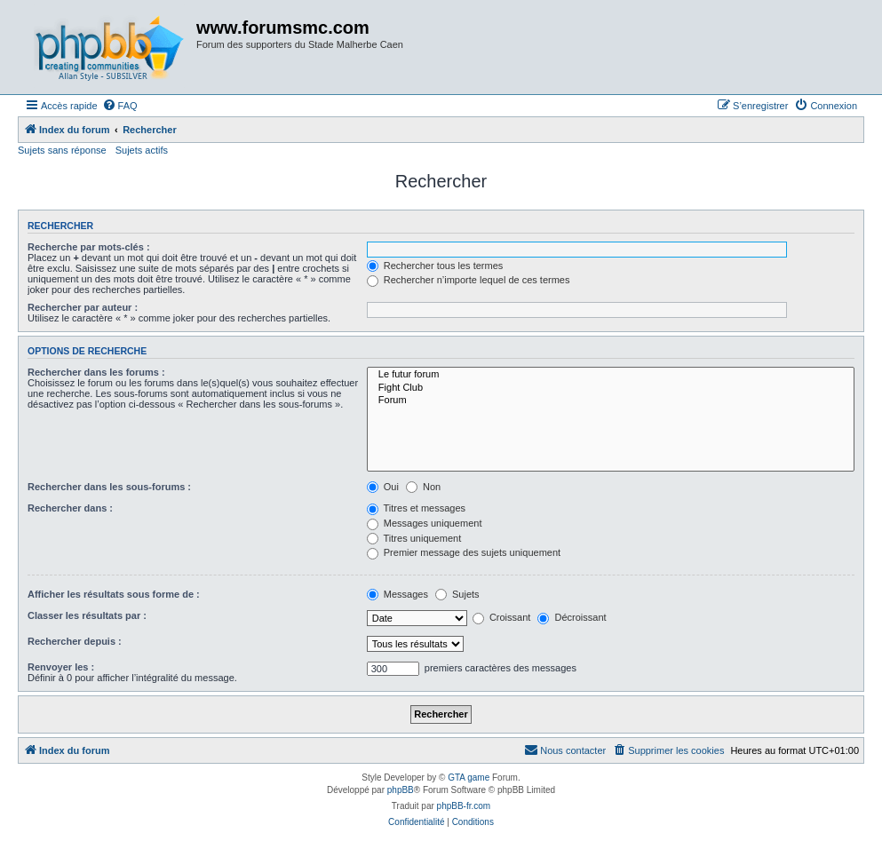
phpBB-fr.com (464, 806)
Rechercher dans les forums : (96, 372)
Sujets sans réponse (62, 150)
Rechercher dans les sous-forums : (109, 486)
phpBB (400, 790)
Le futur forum (611, 375)
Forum (611, 400)
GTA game (468, 777)
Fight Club (611, 388)
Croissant (502, 617)
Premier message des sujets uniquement (463, 552)
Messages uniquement (424, 523)
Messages (397, 594)
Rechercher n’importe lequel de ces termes (468, 279)
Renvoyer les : (61, 667)
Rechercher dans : (70, 508)
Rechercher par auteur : (83, 307)
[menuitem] (120, 105)
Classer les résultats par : (87, 615)
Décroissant (571, 617)
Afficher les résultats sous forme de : (114, 594)
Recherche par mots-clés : (89, 247)
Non (423, 486)
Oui (383, 486)
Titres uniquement (414, 538)
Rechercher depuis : (75, 641)
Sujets (457, 594)
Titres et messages (416, 508)
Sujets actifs (141, 150)
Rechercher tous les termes (435, 265)
